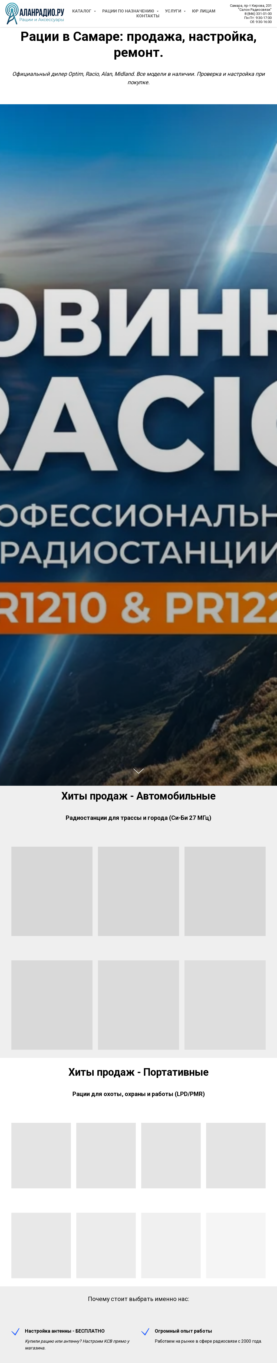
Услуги (173, 11)
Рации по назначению (128, 11)
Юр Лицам (203, 11)
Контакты (147, 16)
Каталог (82, 11)
